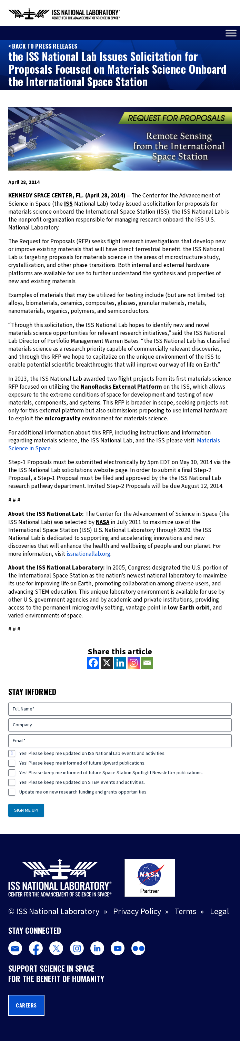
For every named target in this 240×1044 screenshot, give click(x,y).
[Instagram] (134, 663)
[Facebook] (93, 663)
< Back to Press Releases (42, 45)
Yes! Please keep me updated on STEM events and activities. (82, 782)
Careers (26, 1005)
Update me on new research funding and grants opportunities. (83, 792)
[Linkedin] (120, 663)
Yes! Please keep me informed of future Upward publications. (82, 763)
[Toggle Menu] (231, 33)
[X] (107, 663)
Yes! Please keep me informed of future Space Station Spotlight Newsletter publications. (111, 772)
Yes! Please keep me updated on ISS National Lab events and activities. (92, 753)
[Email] (147, 663)
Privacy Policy (137, 911)
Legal (219, 911)
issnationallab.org (88, 554)
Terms (185, 911)
